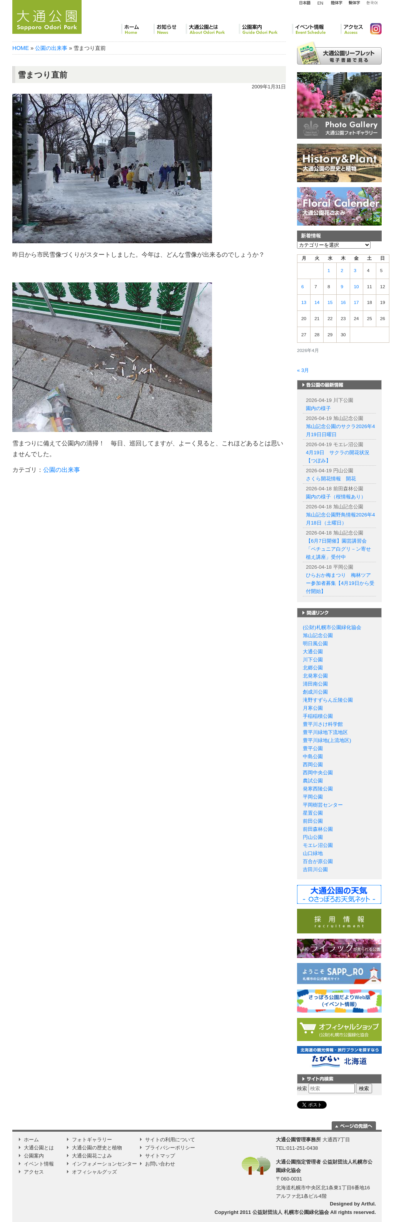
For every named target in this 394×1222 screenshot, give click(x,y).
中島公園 (313, 756)
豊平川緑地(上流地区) (327, 740)
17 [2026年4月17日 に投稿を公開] (356, 302)
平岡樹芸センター (323, 805)
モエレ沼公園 (318, 845)
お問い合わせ (160, 1164)
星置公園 (313, 813)
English (320, 2)
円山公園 (313, 837)
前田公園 (313, 821)
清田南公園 (315, 684)
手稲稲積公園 (318, 716)
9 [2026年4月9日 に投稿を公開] (342, 286)
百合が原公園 (318, 861)
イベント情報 (316, 29)
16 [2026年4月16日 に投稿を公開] (343, 302)
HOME (20, 48)
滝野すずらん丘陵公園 (328, 700)
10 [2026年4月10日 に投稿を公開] (356, 286)
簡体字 (336, 3)
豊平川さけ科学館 (323, 724)
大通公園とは (212, 29)
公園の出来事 (51, 48)
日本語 (304, 3)
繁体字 (354, 3)
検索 (302, 1088)
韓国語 (371, 3)
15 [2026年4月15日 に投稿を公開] (329, 302)
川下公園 (313, 659)
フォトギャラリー (92, 1139)
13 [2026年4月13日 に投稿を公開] (303, 302)
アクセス (352, 29)
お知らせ (170, 29)
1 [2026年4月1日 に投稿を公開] (328, 270)
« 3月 (303, 370)
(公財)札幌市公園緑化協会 (332, 627)
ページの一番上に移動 (354, 1125)
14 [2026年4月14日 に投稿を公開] (316, 302)
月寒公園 (313, 708)
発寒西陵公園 (318, 789)
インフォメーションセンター (104, 1164)
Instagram (373, 29)
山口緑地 (313, 853)
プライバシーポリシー (170, 1148)
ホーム (137, 29)
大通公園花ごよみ (92, 1156)
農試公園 (313, 781)
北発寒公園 (315, 676)
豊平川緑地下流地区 (325, 732)
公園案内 (265, 29)
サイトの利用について (170, 1139)
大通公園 (313, 651)
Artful (367, 1204)
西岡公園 (313, 764)
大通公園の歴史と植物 (97, 1148)
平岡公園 (313, 797)
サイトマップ (160, 1156)
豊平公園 (313, 748)
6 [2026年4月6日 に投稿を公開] (302, 286)
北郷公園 (313, 668)
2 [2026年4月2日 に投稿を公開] (342, 270)
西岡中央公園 (318, 772)
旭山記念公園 (318, 635)
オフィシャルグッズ (94, 1172)
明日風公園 (315, 643)
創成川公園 (315, 692)
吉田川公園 (315, 869)
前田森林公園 (318, 829)
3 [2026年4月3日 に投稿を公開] (355, 270)
